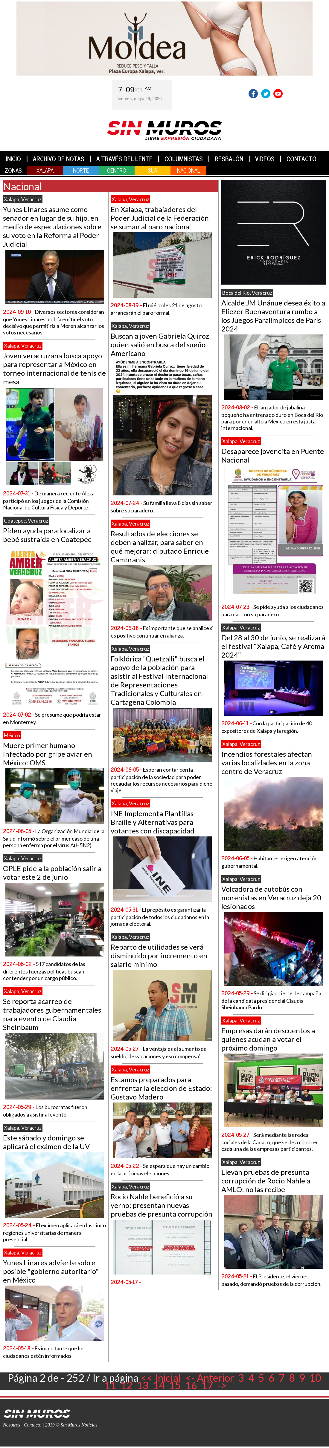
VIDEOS (265, 158)
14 (159, 1385)
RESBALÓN (229, 158)
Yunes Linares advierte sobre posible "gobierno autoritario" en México (51, 1271)
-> (222, 1385)
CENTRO (116, 170)
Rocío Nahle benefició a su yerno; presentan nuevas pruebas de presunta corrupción (161, 1205)
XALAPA (45, 170)
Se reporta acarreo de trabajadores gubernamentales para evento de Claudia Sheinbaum (52, 1014)
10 (315, 1378)
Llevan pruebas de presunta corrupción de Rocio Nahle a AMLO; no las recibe (265, 1181)
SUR (152, 170)
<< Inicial (161, 1378)
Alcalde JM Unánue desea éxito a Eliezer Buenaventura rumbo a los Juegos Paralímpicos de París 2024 (273, 315)
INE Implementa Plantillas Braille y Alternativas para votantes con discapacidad (152, 822)
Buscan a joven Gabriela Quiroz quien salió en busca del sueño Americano (160, 344)
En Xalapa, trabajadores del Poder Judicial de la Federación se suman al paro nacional (160, 218)
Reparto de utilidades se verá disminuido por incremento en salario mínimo (159, 955)
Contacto (33, 1424)
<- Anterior (209, 1378)
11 (110, 1385)
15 (175, 1385)
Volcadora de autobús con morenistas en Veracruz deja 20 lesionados (271, 897)
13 (143, 1385)
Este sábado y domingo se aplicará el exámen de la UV (46, 1142)
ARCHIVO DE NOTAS (58, 158)
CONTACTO (301, 158)
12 (126, 1385)
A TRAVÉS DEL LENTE (124, 158)
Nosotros (11, 1424)
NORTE (81, 170)
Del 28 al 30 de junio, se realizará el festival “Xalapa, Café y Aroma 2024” (273, 646)
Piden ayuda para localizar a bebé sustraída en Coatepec (47, 534)
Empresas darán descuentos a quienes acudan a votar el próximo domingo (268, 1039)
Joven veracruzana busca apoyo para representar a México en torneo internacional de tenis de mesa (54, 368)
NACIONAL (188, 170)
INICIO (13, 158)
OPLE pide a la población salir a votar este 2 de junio (52, 872)
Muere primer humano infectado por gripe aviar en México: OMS (47, 754)
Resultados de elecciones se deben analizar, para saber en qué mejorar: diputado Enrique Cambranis (160, 546)
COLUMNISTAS (183, 158)
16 (191, 1385)
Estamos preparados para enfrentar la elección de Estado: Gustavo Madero (161, 1088)
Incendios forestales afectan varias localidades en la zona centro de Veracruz (266, 763)
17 (207, 1385)
